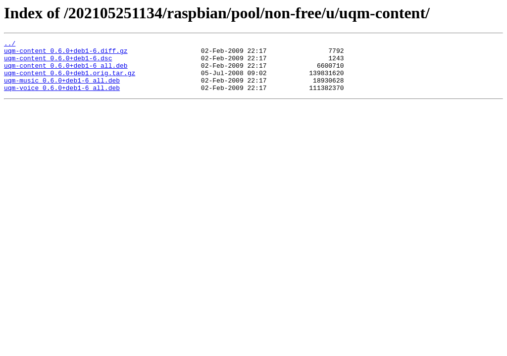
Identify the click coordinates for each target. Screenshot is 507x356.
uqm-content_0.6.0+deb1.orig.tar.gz (69, 80)
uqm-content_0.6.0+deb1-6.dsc (58, 62)
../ (9, 44)
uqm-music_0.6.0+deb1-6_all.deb (62, 89)
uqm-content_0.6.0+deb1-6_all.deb (66, 71)
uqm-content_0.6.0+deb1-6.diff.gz (66, 53)
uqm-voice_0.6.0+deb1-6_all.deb (62, 97)
